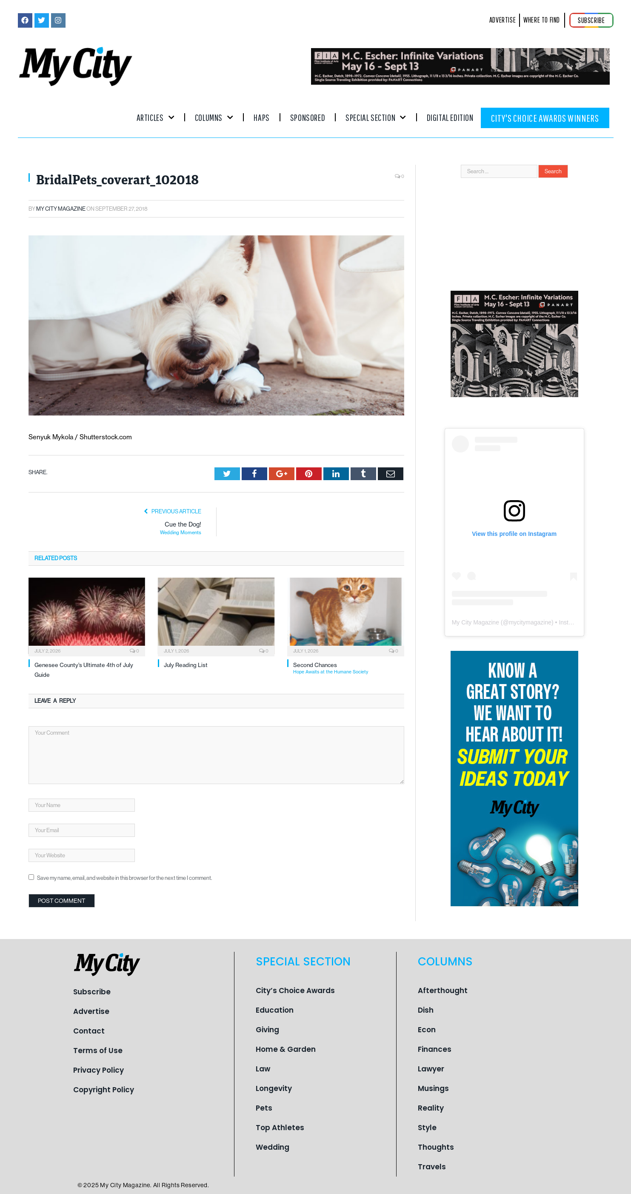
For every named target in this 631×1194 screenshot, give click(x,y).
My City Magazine (61, 209)
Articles (155, 117)
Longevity (274, 1088)
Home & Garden (286, 1049)
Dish (426, 1010)
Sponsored (307, 117)
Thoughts (436, 1147)
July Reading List (186, 664)
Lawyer (431, 1069)
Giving (267, 1030)
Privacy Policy (98, 1070)
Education (275, 1010)
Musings (433, 1088)
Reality (431, 1108)
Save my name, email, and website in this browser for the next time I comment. (124, 878)
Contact (89, 1031)
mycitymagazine (530, 622)
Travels (432, 1167)
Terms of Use (98, 1050)
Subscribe (92, 992)
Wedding (272, 1147)
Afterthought (443, 990)
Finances (434, 1049)
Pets (264, 1108)
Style (427, 1127)
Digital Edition (450, 117)
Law (263, 1069)
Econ (427, 1030)
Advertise (91, 1011)
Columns (214, 117)
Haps (261, 117)
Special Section (375, 117)
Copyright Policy (103, 1090)
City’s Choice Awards (295, 990)
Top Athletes (280, 1127)
